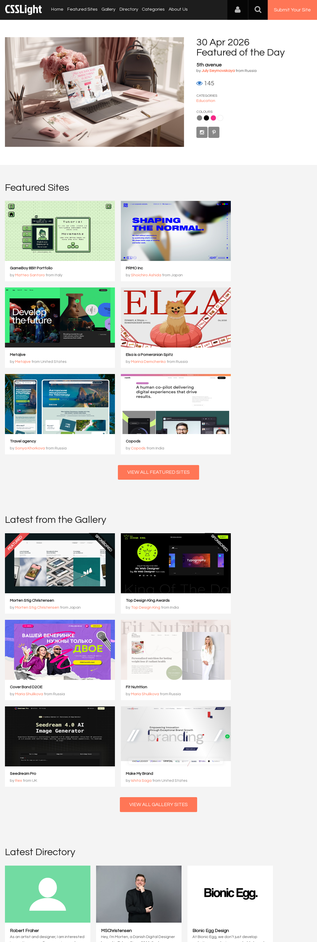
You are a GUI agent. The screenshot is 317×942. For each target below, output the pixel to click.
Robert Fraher (24, 749)
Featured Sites (82, 9)
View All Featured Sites (158, 386)
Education (205, 101)
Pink (213, 118)
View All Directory (158, 803)
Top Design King (134, 522)
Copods (226, 355)
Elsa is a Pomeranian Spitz (33, 355)
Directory (127, 9)
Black (206, 118)
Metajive (226, 268)
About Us (175, 9)
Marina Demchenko (32, 362)
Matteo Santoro (30, 275)
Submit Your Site (292, 9)
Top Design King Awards (136, 515)
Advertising (62, 917)
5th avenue (209, 65)
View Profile (21, 778)
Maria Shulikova (238, 522)
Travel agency (127, 355)
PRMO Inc (123, 268)
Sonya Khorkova (134, 362)
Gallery (107, 9)
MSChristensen (103, 749)
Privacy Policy (88, 917)
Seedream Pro (127, 601)
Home (57, 9)
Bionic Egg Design (185, 749)
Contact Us (37, 917)
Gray (199, 118)
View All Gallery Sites (158, 632)
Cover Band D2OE (235, 515)
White (220, 118)
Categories (151, 9)
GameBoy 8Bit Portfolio (31, 268)
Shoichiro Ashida (135, 275)
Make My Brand (232, 601)
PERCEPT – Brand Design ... (273, 749)
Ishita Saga (234, 608)
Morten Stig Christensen (32, 515)
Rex (123, 608)
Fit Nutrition (20, 601)
